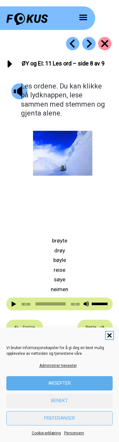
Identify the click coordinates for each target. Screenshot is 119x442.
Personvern (74, 433)
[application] (59, 304)
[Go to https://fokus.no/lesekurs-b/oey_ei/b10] (73, 44)
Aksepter (59, 383)
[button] (109, 335)
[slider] (51, 303)
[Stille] (86, 304)
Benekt (59, 400)
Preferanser (59, 418)
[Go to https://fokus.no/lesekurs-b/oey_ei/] (105, 44)
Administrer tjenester (58, 365)
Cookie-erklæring (46, 433)
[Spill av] (14, 304)
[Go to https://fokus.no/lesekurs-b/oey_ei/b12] (89, 44)
